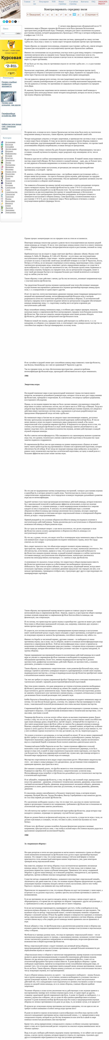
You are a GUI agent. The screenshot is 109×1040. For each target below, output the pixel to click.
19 (70, 15)
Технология (10, 194)
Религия (8, 183)
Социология (10, 187)
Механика (9, 169)
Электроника (10, 212)
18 (66, 15)
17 (61, 15)
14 (47, 15)
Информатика (10, 153)
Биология (9, 144)
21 (78, 15)
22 (83, 15)
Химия (8, 206)
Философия (10, 201)
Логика (8, 162)
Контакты (85, 2)
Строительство (11, 192)
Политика (9, 176)
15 (52, 15)
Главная (27, 2)
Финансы (9, 203)
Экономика (9, 210)
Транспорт (9, 196)
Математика (10, 165)
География (9, 147)
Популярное (44, 2)
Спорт (7, 190)
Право (7, 178)
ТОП (54, 2)
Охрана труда (10, 172)
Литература (10, 160)
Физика (8, 199)
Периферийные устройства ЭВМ (9, 115)
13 (43, 15)
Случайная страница (73, 3)
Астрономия (10, 142)
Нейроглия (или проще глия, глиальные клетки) (11, 126)
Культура (9, 158)
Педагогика (10, 174)
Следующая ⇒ (92, 14)
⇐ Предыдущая (33, 14)
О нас (34, 3)
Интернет (9, 151)
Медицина (9, 167)
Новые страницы (62, 3)
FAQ (93, 2)
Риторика (9, 185)
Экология (9, 208)
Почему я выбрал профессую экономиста (9, 84)
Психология (10, 181)
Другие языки (10, 149)
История (8, 156)
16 (56, 15)
